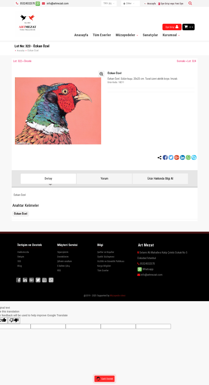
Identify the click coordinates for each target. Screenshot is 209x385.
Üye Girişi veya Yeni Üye (170, 3)
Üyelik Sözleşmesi (105, 256)
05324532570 (27, 3)
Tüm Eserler (102, 35)
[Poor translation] (14, 320)
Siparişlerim (62, 252)
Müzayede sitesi (117, 295)
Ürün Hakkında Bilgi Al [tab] (160, 178)
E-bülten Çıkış (63, 266)
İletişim (20, 256)
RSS (59, 270)
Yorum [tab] (104, 178)
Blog (19, 266)
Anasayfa (150, 3)
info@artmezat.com (55, 3)
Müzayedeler (126, 35)
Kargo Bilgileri (104, 266)
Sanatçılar (150, 35)
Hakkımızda (23, 252)
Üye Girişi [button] (172, 27)
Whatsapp (145, 269)
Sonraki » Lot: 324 (186, 61)
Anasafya (21, 51)
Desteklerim (63, 256)
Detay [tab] (48, 178)
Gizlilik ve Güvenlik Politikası (110, 261)
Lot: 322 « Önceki (22, 61)
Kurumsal (170, 35)
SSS (19, 261)
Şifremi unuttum (64, 261)
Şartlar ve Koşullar (105, 252)
